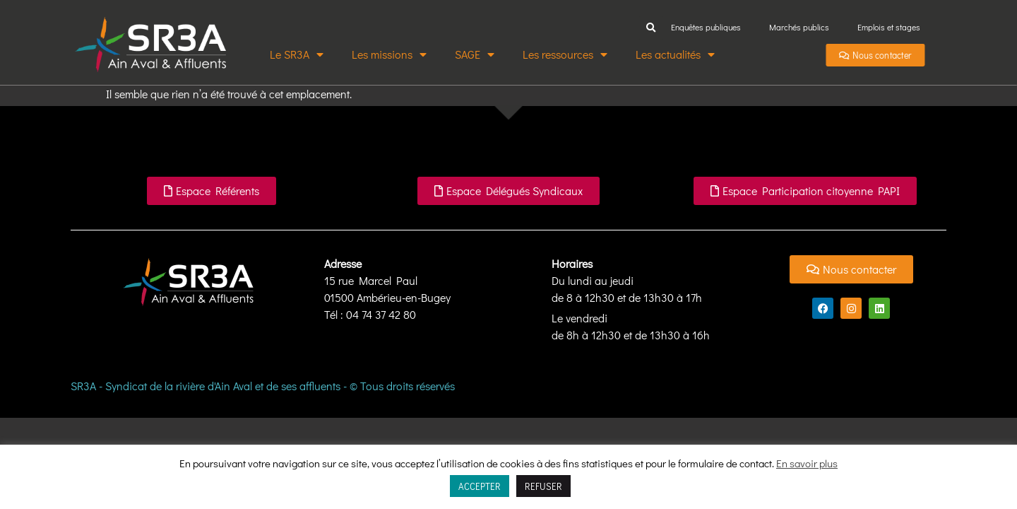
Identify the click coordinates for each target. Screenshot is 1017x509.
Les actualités (675, 54)
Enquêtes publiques (706, 27)
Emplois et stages (888, 27)
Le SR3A (296, 54)
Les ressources (565, 54)
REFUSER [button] (543, 486)
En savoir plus (807, 463)
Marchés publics (799, 27)
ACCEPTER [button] (479, 486)
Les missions (389, 54)
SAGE (474, 54)
